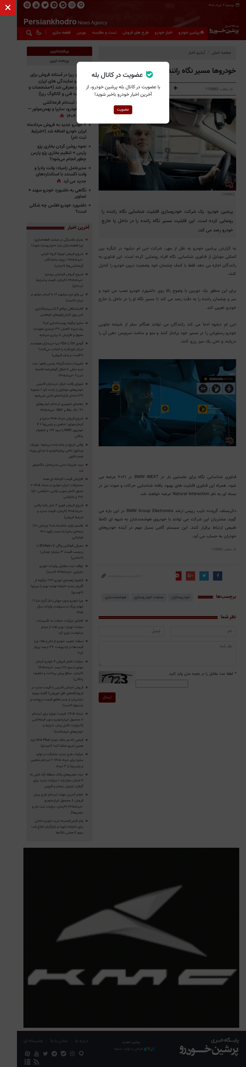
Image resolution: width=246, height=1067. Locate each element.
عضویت (123, 110)
